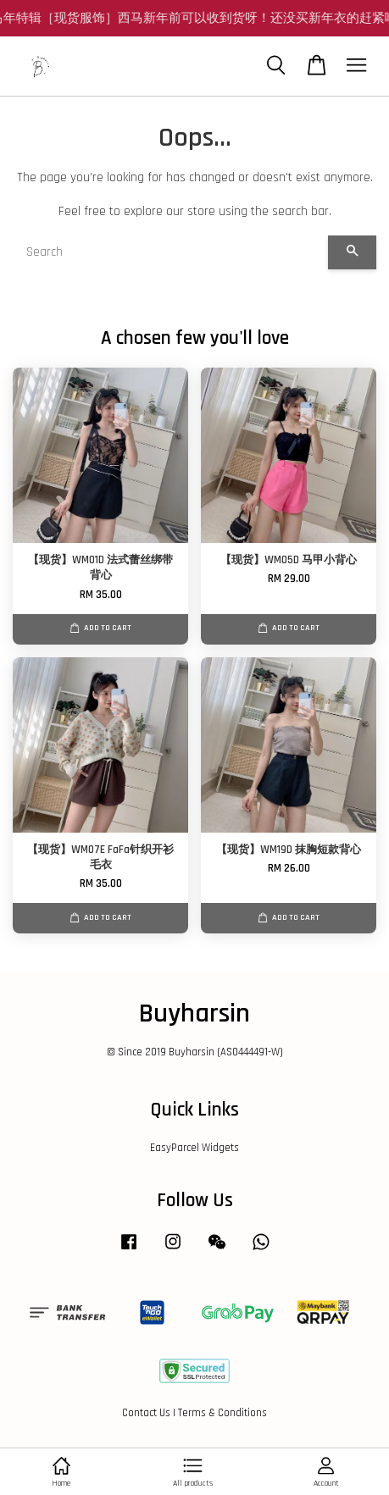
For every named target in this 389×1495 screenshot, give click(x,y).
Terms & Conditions (222, 1413)
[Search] (170, 252)
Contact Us (146, 1413)
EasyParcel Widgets (194, 1147)
